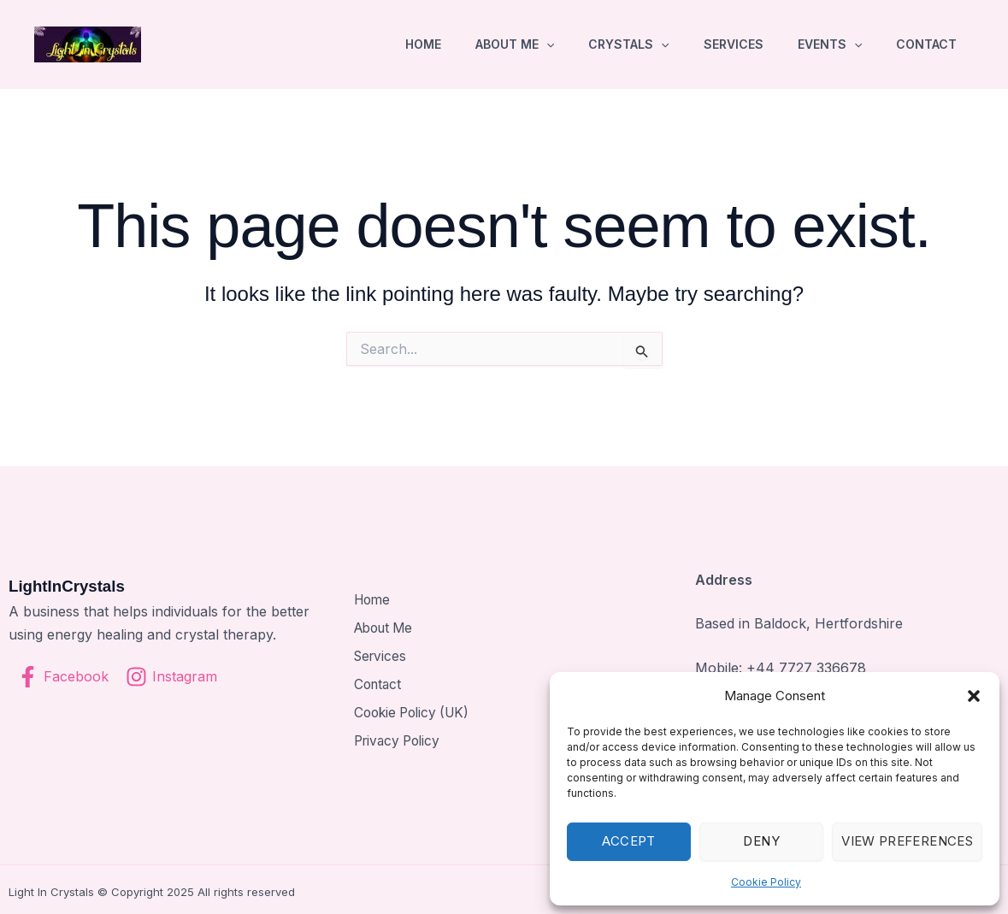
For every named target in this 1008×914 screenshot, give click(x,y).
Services (733, 44)
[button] (973, 696)
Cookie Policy (766, 882)
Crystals (628, 44)
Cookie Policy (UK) (413, 710)
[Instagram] (171, 676)
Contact (926, 44)
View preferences (907, 841)
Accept (628, 841)
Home (423, 44)
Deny (761, 841)
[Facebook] (63, 676)
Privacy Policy (397, 737)
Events (830, 44)
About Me (514, 44)
